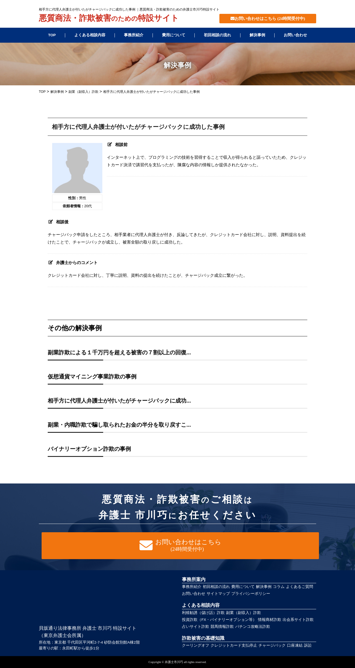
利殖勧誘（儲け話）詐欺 (203, 613)
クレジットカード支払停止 (234, 645)
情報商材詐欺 (269, 620)
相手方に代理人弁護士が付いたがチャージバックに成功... (119, 401)
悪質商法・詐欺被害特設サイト (109, 18)
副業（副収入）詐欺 (243, 613)
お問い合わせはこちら (267, 18)
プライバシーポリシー (250, 594)
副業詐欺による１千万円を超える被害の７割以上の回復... (119, 352)
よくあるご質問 (299, 587)
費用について (173, 35)
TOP (52, 35)
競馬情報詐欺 (222, 627)
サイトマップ (218, 594)
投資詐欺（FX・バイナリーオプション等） (219, 620)
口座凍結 (295, 645)
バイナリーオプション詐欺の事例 (89, 449)
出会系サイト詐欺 (298, 620)
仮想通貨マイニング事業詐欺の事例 (92, 376)
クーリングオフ (195, 645)
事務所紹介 (133, 35)
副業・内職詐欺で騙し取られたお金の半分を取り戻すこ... (119, 425)
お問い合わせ (295, 35)
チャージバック (272, 645)
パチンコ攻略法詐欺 (252, 627)
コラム (279, 587)
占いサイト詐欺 (195, 627)
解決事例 (257, 35)
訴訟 (308, 645)
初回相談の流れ (217, 35)
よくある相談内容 (89, 35)
